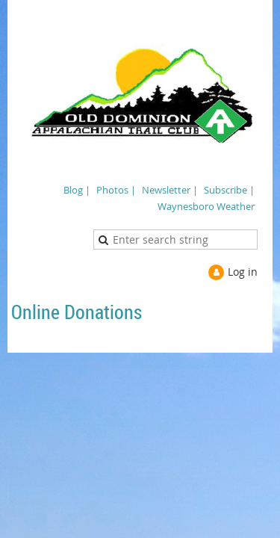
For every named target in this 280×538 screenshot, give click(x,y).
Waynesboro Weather (206, 206)
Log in (243, 272)
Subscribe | (229, 190)
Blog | (76, 190)
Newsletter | (170, 190)
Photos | (116, 190)
